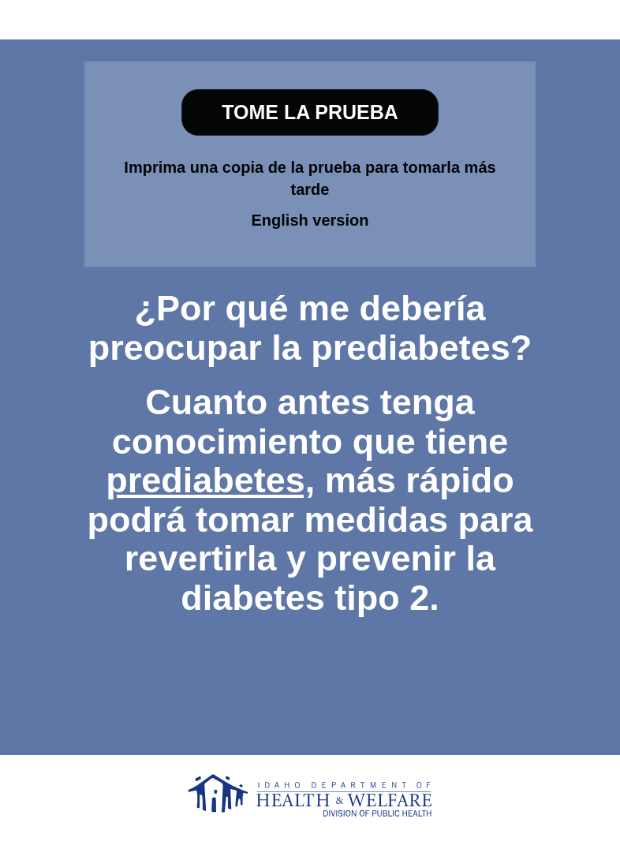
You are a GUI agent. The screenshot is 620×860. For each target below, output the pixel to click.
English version (310, 220)
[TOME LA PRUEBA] (310, 112)
